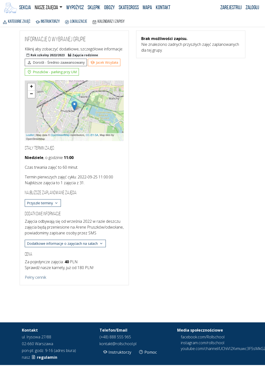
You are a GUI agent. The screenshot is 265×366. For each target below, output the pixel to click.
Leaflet (30, 135)
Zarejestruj (231, 8)
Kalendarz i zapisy (108, 22)
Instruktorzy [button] (117, 352)
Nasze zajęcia (46, 8)
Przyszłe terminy (43, 203)
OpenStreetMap (60, 135)
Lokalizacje (76, 22)
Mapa (147, 8)
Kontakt (163, 8)
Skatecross (129, 8)
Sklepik (94, 8)
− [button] (31, 94)
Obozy (109, 8)
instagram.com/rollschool (202, 342)
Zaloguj (252, 8)
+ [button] (31, 87)
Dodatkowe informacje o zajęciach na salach (65, 244)
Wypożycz (75, 8)
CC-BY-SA (92, 135)
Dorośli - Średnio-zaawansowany (56, 62)
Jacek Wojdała (104, 62)
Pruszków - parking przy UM (52, 72)
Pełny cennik (35, 277)
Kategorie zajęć (16, 22)
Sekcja (25, 8)
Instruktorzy (47, 22)
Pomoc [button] (148, 352)
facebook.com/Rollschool (202, 337)
